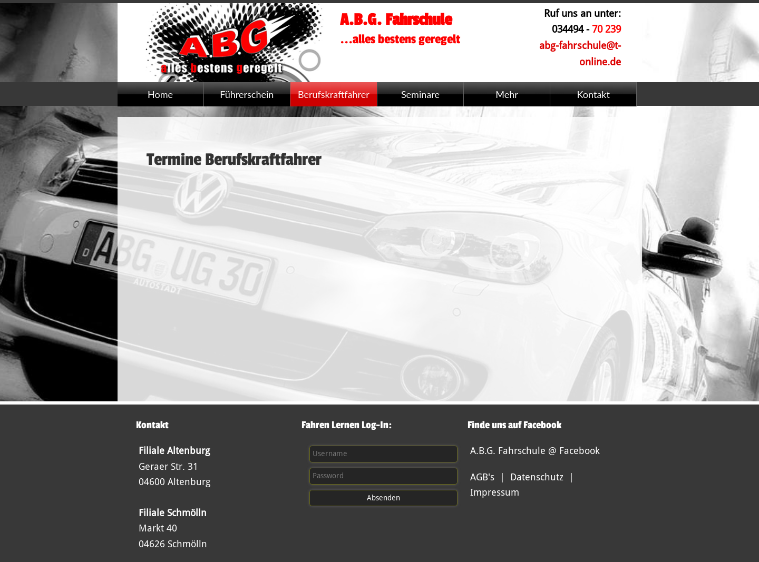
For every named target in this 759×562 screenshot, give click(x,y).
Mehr (506, 94)
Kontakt (593, 94)
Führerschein (247, 94)
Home (160, 94)
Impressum (494, 492)
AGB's (482, 476)
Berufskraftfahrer (333, 94)
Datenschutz (536, 476)
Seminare (420, 94)
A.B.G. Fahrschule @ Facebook (535, 450)
